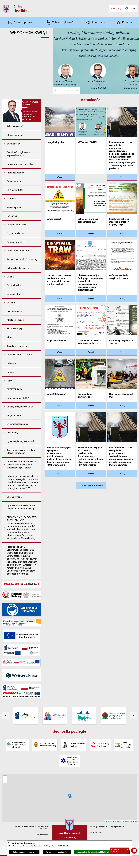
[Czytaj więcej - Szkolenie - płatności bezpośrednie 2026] (91, 233)
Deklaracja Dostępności (98, 827)
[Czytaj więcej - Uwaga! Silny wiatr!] (60, 177)
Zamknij (123, 852)
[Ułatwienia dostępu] (133, 8)
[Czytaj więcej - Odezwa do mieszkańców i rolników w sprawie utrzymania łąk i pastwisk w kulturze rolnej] (60, 298)
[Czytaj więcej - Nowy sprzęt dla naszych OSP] (122, 405)
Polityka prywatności (116, 827)
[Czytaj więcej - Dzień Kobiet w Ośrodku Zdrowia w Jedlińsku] (91, 352)
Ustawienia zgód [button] (95, 832)
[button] (134, 851)
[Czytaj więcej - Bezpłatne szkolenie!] (60, 352)
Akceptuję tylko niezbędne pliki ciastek (93, 852)
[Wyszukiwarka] (119, 8)
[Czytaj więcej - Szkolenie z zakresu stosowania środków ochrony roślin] (122, 233)
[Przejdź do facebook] (126, 8)
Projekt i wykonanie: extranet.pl (25, 827)
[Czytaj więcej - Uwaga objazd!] (60, 233)
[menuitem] (21, 126)
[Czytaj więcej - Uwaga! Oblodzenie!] (60, 405)
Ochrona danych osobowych (24, 852)
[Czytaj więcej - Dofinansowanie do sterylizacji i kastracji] (122, 298)
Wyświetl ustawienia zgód (56, 852)
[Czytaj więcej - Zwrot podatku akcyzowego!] (91, 405)
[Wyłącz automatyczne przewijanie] (77, 90)
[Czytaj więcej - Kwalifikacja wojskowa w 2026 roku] (122, 352)
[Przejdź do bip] (112, 8)
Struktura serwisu (43, 835)
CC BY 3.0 (43, 829)
